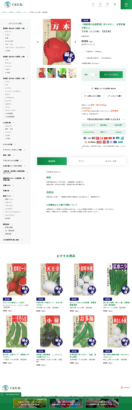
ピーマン (8, 88)
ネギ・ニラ (9, 44)
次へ (75, 42)
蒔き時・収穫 (111, 161)
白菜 (6, 38)
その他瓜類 (9, 113)
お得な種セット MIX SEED (12, 166)
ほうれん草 (9, 41)
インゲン (8, 132)
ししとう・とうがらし (13, 91)
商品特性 (51, 161)
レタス (7, 35)
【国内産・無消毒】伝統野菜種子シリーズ (14, 172)
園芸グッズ (7, 196)
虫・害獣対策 (9, 230)
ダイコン (8, 63)
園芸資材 (6, 224)
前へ (38, 42)
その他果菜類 (9, 116)
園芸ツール (9, 199)
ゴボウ (7, 69)
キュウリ (8, 101)
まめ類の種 (7, 122)
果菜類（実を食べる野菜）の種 (14, 78)
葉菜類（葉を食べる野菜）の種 (14, 28)
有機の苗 (6, 190)
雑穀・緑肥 (7, 155)
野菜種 (11, 12)
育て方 (81, 161)
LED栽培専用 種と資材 (11, 240)
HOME (4, 12)
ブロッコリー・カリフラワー (15, 47)
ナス (6, 85)
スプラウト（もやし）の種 (12, 150)
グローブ (8, 202)
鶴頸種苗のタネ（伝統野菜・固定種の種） (14, 179)
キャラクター (9, 215)
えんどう (8, 126)
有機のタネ (7, 185)
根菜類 (19, 12)
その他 (7, 51)
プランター (9, 205)
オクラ (7, 94)
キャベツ (8, 31)
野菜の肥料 (9, 227)
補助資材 (8, 234)
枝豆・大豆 (9, 129)
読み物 (7, 218)
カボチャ (8, 104)
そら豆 (7, 135)
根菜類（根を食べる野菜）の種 (14, 56)
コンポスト (9, 209)
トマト (7, 81)
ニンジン (8, 66)
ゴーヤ (7, 107)
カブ (25, 12)
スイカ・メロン (10, 110)
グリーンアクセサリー (13, 212)
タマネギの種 (7, 144)
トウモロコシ (9, 97)
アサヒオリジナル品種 (10, 160)
